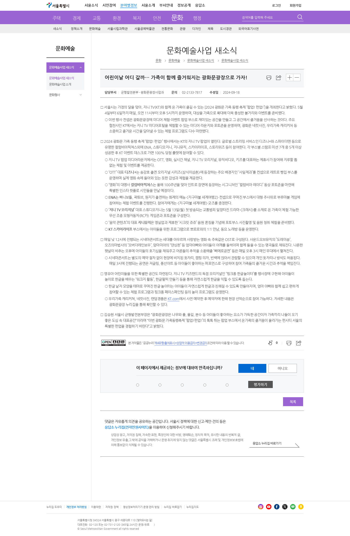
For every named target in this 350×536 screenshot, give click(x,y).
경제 (77, 18)
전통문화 (167, 28)
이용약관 (96, 507)
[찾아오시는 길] (144, 520)
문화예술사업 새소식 (61, 67)
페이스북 (276, 506)
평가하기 (260, 384)
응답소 (200, 5)
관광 (182, 28)
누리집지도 (192, 507)
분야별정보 (128, 5)
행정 (197, 18)
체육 (210, 28)
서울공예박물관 (144, 28)
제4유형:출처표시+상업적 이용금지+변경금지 (180, 343)
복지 (137, 18)
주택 (56, 18)
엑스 (285, 506)
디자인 (196, 28)
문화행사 (54, 95)
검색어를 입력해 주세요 (257, 17)
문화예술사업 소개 (60, 84)
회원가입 (295, 5)
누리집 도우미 (54, 507)
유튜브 (268, 506)
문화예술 (95, 28)
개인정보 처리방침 (76, 507)
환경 (117, 18)
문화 (177, 17)
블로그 (293, 506)
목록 (293, 402)
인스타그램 (260, 506)
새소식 (57, 28)
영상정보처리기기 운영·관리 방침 (141, 507)
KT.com (173, 299)
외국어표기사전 (248, 28)
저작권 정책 (111, 507)
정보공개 (184, 5)
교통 (97, 18)
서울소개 (148, 5)
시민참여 (109, 5)
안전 (157, 18)
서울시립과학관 (117, 28)
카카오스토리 (301, 506)
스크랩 (278, 77)
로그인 (276, 5)
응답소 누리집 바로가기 (267, 443)
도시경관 (226, 28)
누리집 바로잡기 (173, 507)
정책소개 (76, 28)
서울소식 (91, 5)
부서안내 (166, 5)
